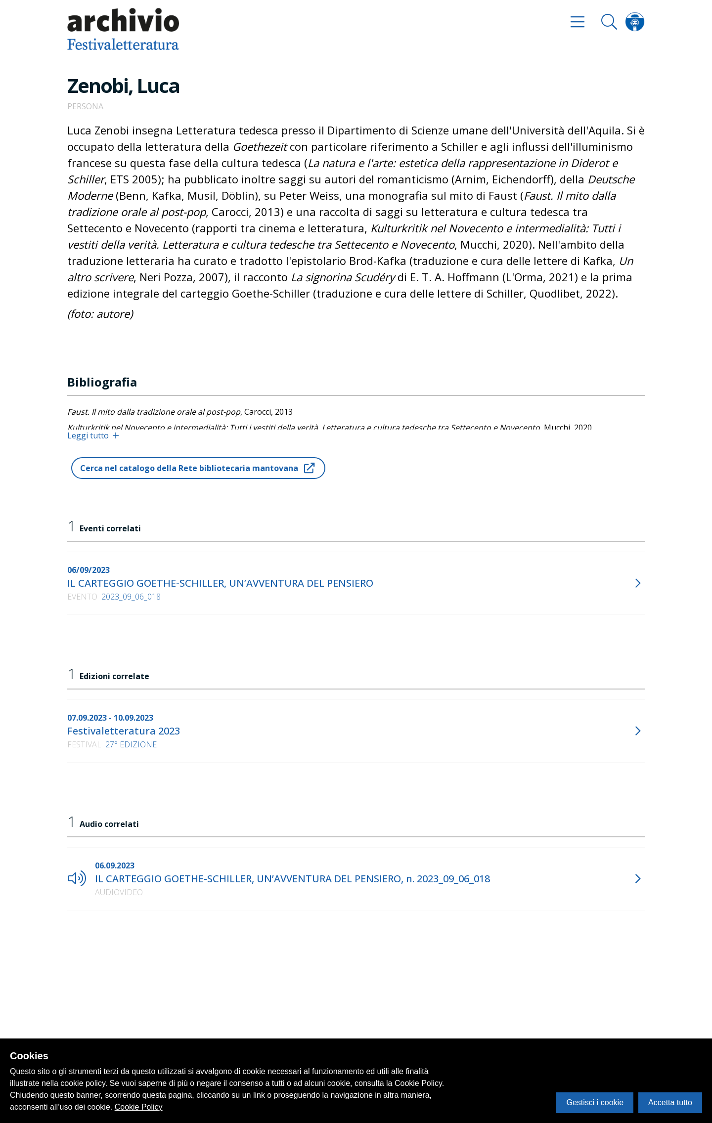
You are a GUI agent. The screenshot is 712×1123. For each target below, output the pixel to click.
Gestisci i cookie (594, 1102)
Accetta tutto (670, 1102)
